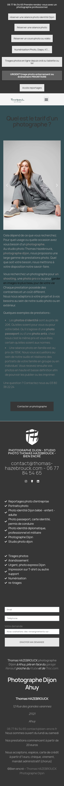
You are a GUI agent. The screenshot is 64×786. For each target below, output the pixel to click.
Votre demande (14, 626)
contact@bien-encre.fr (42, 729)
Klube (34, 668)
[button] (46, 99)
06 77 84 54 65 (16, 729)
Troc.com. (52, 668)
